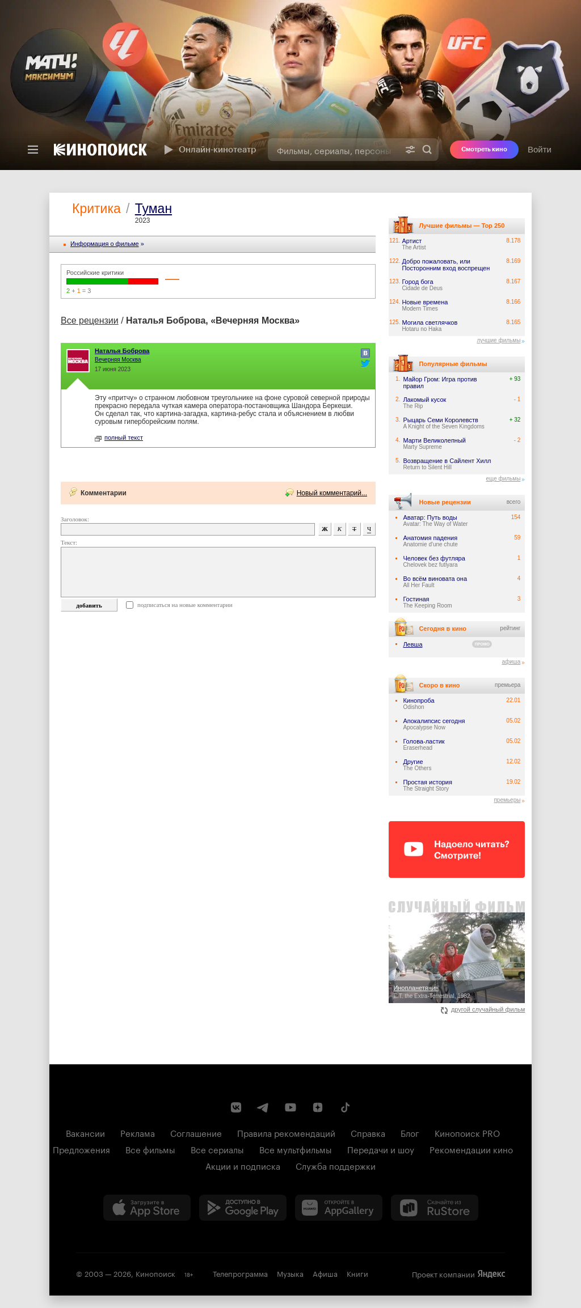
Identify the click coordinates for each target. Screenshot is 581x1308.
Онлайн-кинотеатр (208, 149)
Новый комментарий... (332, 493)
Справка (368, 1132)
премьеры (507, 800)
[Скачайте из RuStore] (434, 1208)
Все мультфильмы (295, 1149)
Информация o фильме (104, 243)
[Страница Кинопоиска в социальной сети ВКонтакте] (236, 1107)
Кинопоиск (155, 1273)
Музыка (290, 1273)
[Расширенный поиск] (410, 149)
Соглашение (196, 1132)
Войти (539, 149)
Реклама (137, 1132)
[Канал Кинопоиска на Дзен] (318, 1107)
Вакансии (85, 1132)
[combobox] (333, 149)
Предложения (81, 1149)
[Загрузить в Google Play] (243, 1208)
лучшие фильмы (498, 340)
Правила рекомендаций (286, 1132)
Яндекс (491, 1274)
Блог (410, 1132)
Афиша (325, 1273)
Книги (357, 1273)
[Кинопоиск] (100, 149)
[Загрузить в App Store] (147, 1208)
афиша (511, 662)
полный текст (119, 437)
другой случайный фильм (483, 1009)
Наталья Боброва (122, 350)
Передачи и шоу (380, 1149)
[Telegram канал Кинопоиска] (263, 1107)
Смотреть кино (484, 149)
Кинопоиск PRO (467, 1132)
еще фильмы (503, 478)
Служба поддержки (336, 1165)
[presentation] (290, 85)
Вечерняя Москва (118, 359)
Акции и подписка (242, 1165)
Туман (153, 208)
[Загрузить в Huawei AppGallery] (338, 1208)
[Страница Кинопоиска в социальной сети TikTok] (345, 1107)
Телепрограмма (240, 1273)
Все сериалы (217, 1149)
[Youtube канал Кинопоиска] (290, 1107)
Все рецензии (90, 320)
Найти (427, 149)
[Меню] (33, 149)
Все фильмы (150, 1149)
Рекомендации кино (471, 1149)
